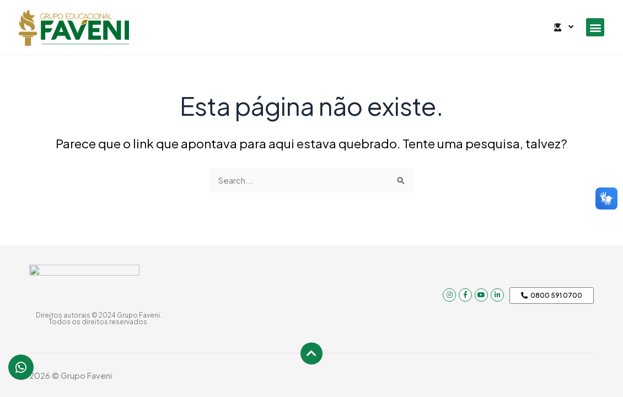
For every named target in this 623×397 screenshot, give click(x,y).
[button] (595, 27)
